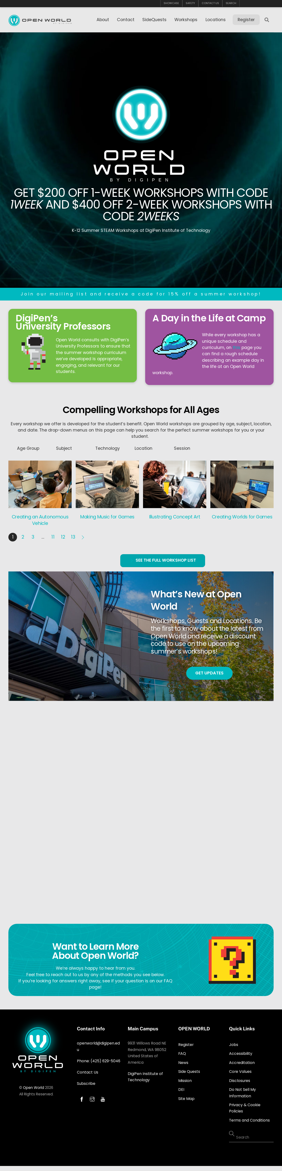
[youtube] (103, 1097)
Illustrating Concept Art (174, 515)
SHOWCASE (171, 3)
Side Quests (189, 1070)
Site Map (186, 1097)
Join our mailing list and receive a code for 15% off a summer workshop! (141, 292)
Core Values (240, 1070)
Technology (107, 447)
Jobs (233, 1043)
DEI (181, 1088)
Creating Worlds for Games (242, 515)
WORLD (141, 167)
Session (182, 447)
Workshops (185, 20)
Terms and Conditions (249, 1119)
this (236, 346)
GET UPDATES (209, 671)
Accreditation (242, 1061)
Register (246, 20)
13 (73, 535)
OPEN (141, 153)
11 (53, 535)
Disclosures (239, 1079)
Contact (125, 20)
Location (143, 447)
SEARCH (231, 3)
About (103, 20)
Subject (64, 447)
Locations (216, 20)
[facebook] (81, 1097)
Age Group (28, 447)
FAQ (182, 1052)
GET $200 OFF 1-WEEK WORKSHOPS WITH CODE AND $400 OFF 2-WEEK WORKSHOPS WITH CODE (141, 202)
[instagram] (92, 1097)
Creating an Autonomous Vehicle (40, 518)
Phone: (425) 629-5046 (98, 1059)
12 (63, 535)
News (183, 1061)
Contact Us (87, 1071)
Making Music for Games (107, 515)
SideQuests (154, 20)
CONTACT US (210, 3)
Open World (33, 1086)
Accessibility (240, 1052)
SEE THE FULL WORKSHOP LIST (162, 559)
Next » (83, 535)
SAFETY (190, 3)
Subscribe (86, 1082)
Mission (185, 1079)
